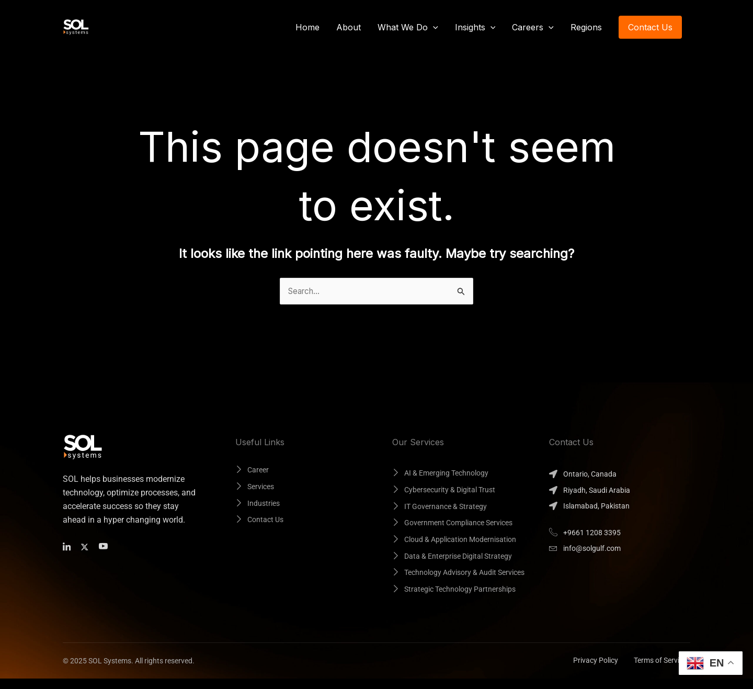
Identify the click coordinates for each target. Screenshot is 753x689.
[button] (433, 27)
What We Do (408, 27)
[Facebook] (68, 547)
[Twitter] (87, 547)
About (348, 27)
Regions (586, 27)
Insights (475, 27)
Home (307, 27)
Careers (533, 27)
